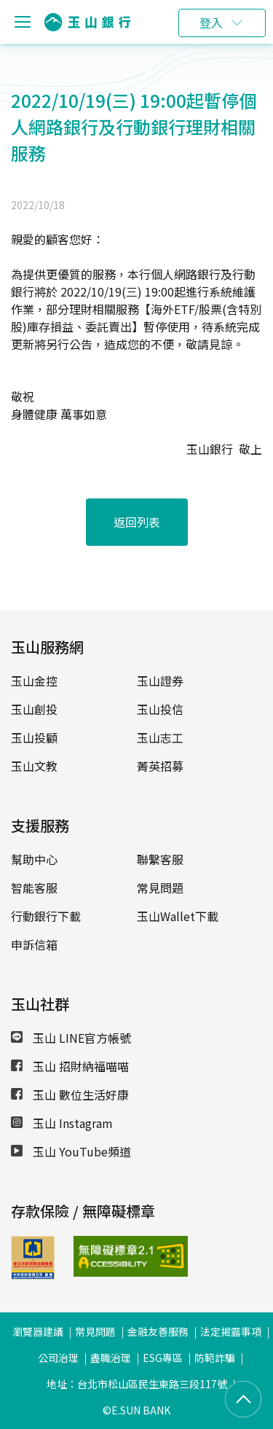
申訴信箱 (34, 944)
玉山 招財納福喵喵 (70, 1066)
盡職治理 (110, 1357)
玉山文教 (34, 766)
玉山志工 (160, 737)
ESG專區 (163, 1357)
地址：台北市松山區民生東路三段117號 (137, 1384)
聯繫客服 (160, 859)
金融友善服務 (158, 1331)
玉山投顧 (34, 737)
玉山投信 (160, 709)
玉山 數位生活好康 (70, 1094)
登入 (211, 22)
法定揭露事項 (230, 1331)
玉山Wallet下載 (177, 916)
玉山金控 (34, 680)
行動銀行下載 (46, 916)
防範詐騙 (214, 1357)
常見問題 (160, 887)
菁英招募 (160, 766)
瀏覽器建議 (37, 1331)
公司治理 (58, 1357)
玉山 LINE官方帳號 (71, 1037)
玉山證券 (160, 680)
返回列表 (137, 522)
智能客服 (34, 887)
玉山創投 (34, 709)
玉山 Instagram (62, 1123)
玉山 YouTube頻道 (71, 1151)
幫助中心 (34, 859)
